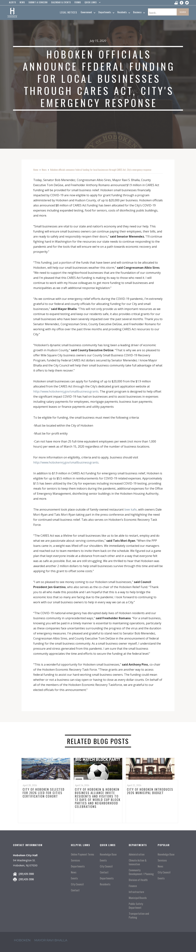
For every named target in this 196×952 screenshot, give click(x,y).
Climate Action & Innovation (137, 862)
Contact (75, 890)
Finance (133, 886)
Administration (136, 854)
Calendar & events (61, 2)
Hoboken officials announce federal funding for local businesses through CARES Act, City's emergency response (100, 169)
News (44, 169)
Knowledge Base (108, 854)
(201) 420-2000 (26, 874)
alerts (12, 2)
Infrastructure (136, 892)
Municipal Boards (138, 898)
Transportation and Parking (139, 915)
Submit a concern (38, 2)
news (22, 2)
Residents (105, 884)
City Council (77, 884)
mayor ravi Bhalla (50, 940)
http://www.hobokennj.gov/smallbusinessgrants (66, 391)
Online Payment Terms (82, 854)
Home (35, 169)
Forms (77, 2)
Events (74, 878)
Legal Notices (68, 12)
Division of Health (138, 880)
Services (75, 860)
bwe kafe (130, 509)
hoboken (22, 940)
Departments (78, 866)
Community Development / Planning (141, 872)
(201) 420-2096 (26, 879)
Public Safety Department (136, 905)
